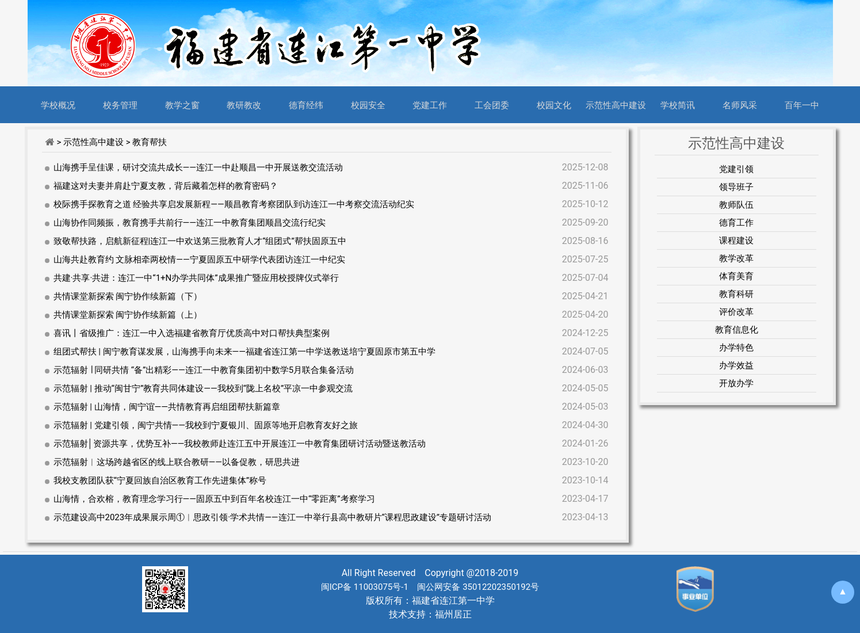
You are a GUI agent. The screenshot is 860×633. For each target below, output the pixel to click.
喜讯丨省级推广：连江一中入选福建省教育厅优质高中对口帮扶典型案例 (191, 333)
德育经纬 (306, 104)
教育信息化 (736, 330)
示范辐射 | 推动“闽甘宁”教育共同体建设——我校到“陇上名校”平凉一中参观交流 (203, 388)
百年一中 (802, 104)
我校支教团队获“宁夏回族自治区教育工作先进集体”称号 (160, 480)
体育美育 (736, 276)
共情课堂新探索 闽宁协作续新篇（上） (127, 315)
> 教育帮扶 (146, 142)
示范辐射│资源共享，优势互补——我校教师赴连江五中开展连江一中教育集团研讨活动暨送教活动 (239, 443)
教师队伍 (736, 205)
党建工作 (429, 104)
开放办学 (736, 383)
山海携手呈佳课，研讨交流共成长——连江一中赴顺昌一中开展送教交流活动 (198, 167)
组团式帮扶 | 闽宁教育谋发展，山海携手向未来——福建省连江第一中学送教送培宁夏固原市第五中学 (244, 351)
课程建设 (736, 240)
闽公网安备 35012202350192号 (477, 587)
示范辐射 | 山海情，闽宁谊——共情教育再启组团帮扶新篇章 (167, 407)
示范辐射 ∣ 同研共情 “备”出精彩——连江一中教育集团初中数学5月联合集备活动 (203, 370)
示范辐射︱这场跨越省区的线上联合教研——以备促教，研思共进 (176, 462)
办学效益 (736, 365)
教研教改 (244, 104)
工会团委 (492, 104)
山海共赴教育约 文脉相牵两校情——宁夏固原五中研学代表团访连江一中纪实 (199, 259)
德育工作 (736, 223)
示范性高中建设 (616, 104)
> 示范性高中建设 (90, 142)
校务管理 (120, 104)
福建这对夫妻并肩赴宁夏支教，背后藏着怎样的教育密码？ (165, 186)
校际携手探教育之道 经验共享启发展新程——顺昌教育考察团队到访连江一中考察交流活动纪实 (233, 204)
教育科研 (736, 294)
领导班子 (736, 187)
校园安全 (368, 104)
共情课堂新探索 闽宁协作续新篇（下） (127, 296)
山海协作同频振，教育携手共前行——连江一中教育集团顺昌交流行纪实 (189, 223)
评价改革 (736, 312)
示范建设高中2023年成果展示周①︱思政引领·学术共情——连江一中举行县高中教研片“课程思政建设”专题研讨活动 (272, 517)
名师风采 (740, 104)
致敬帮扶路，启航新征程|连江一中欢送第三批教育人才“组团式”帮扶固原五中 (199, 241)
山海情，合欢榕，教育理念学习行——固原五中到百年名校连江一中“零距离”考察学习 (214, 499)
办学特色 (736, 347)
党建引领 (736, 169)
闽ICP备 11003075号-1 (364, 587)
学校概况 (58, 104)
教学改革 (736, 258)
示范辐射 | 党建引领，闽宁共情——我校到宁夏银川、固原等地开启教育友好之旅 (205, 425)
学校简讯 (677, 104)
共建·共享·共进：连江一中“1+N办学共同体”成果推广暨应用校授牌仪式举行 (196, 278)
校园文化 (554, 104)
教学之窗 (182, 104)
